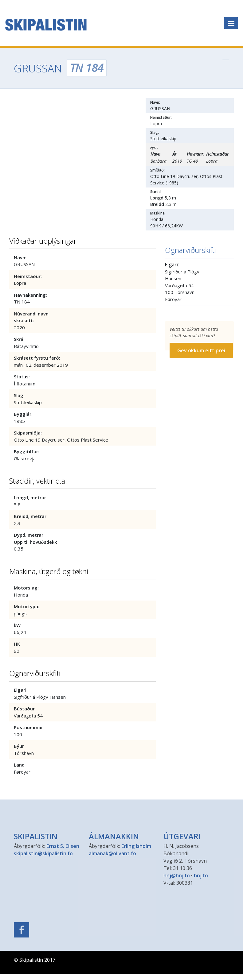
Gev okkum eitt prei (201, 350)
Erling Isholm (136, 846)
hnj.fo (201, 875)
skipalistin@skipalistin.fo (43, 853)
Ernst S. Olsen (62, 846)
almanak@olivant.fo (112, 853)
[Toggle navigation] (231, 23)
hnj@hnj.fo (176, 875)
